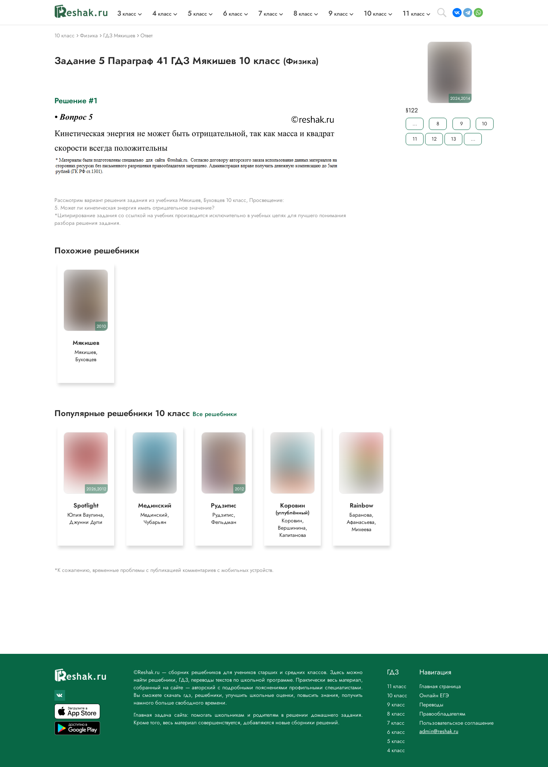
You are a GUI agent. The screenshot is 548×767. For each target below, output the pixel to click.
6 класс (396, 732)
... (415, 123)
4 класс (396, 750)
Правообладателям (442, 713)
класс (126, 14)
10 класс (397, 695)
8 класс (396, 713)
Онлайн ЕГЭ (434, 695)
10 (484, 123)
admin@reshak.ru (438, 731)
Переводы (431, 704)
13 (453, 139)
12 (434, 139)
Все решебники (215, 414)
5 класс (396, 741)
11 (415, 139)
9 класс (396, 704)
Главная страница (440, 686)
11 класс (396, 686)
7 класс (396, 723)
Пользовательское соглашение (456, 723)
